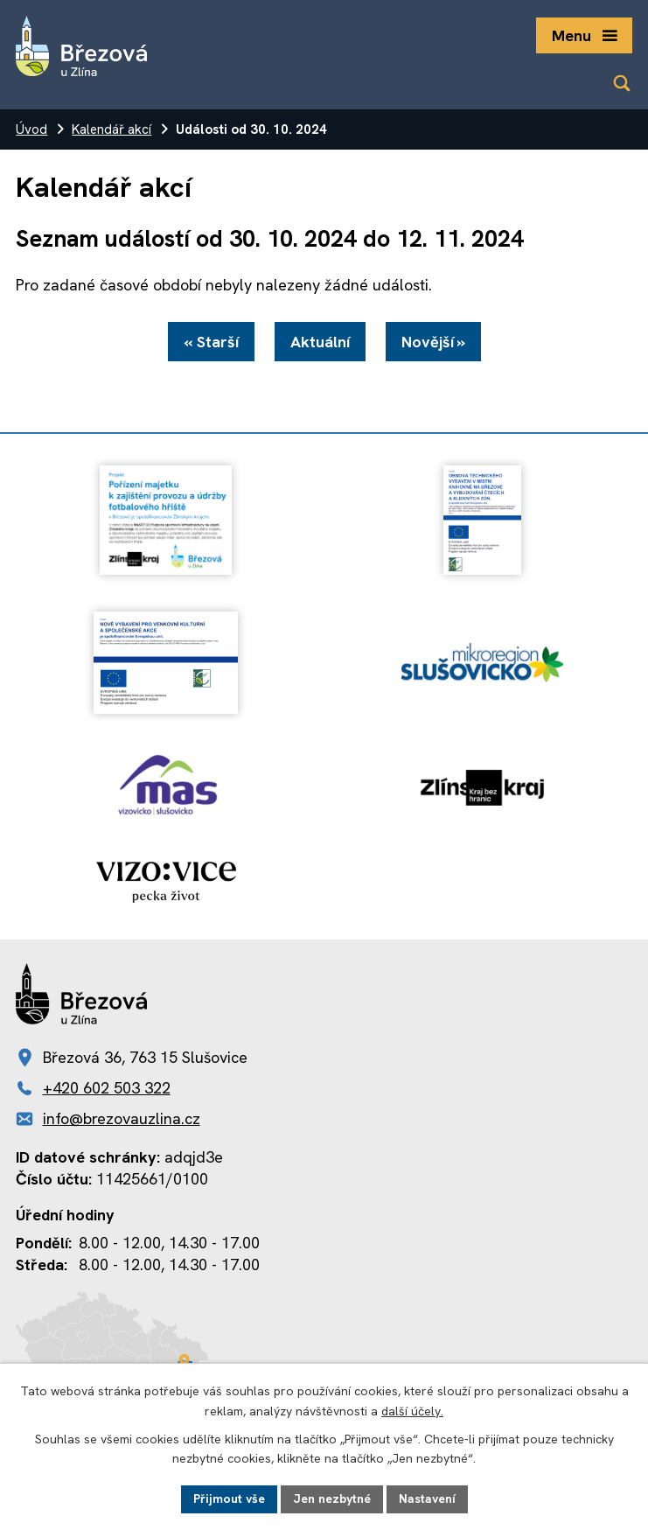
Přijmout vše (229, 1498)
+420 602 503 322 (107, 1088)
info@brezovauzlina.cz (121, 1118)
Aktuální (320, 342)
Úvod (31, 129)
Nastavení (427, 1498)
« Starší (211, 342)
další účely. (412, 1411)
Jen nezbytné (332, 1498)
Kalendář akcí (111, 129)
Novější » (433, 342)
